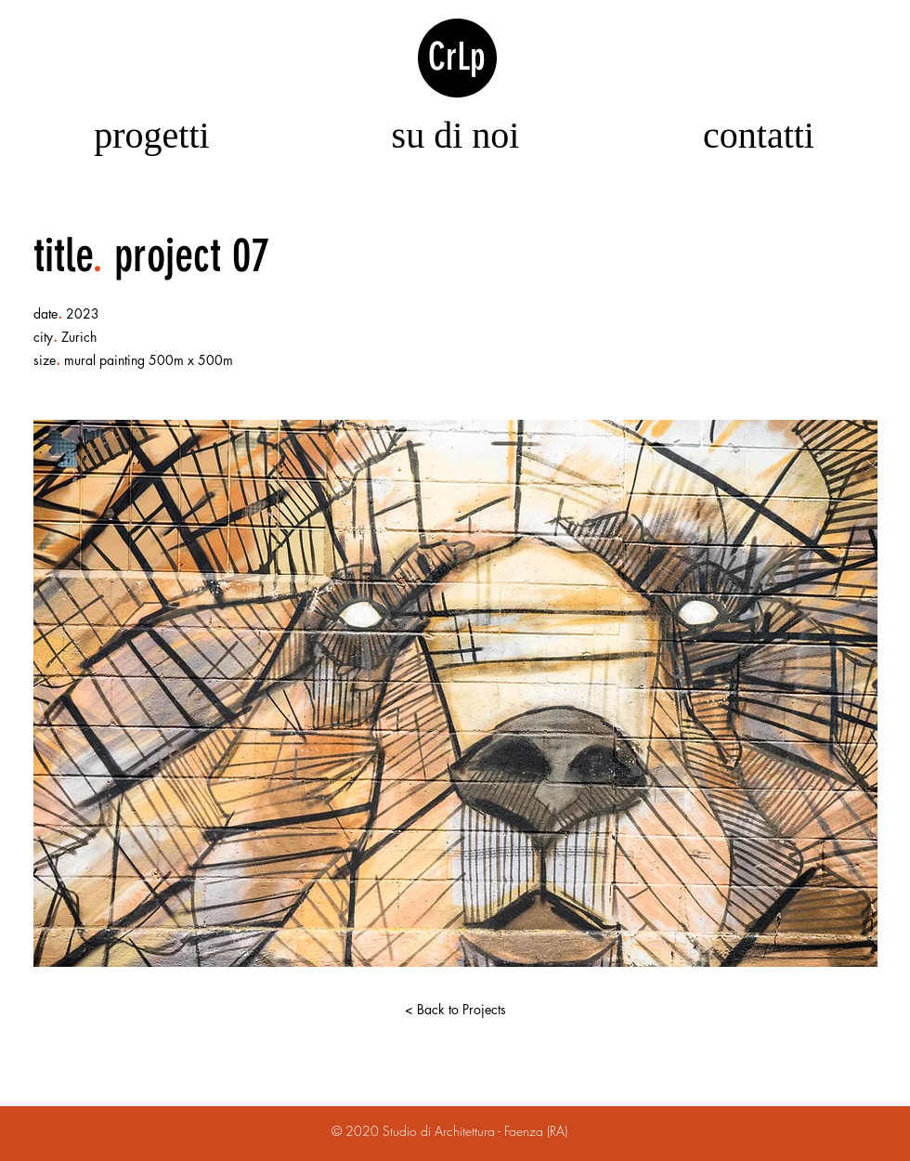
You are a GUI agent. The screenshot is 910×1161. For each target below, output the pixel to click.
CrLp (457, 56)
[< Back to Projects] (455, 1009)
